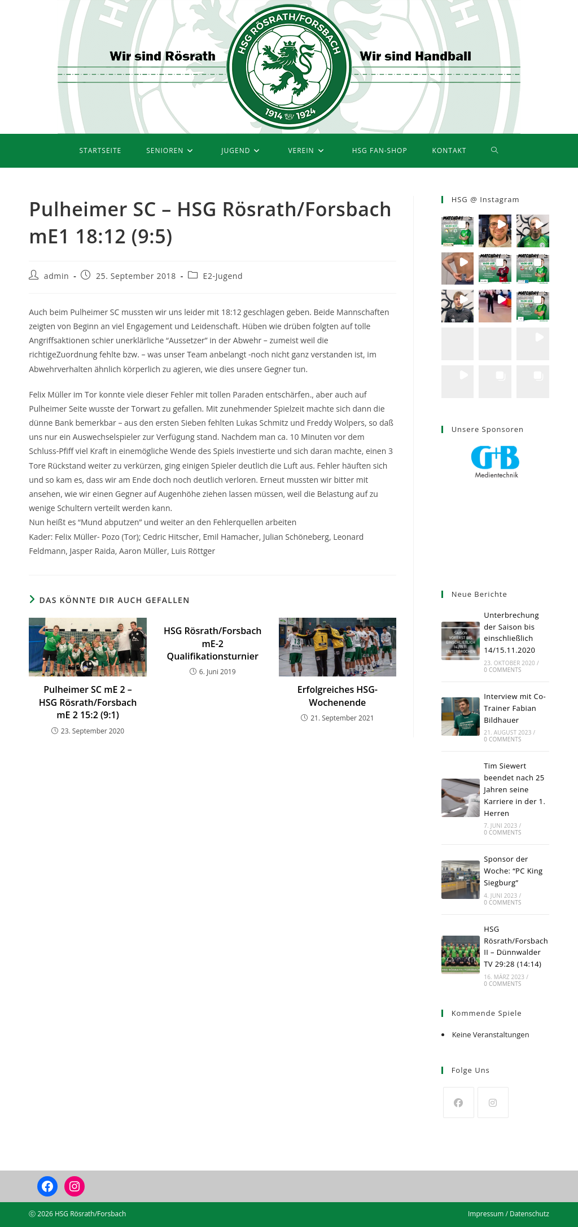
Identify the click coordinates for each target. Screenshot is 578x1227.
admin (56, 275)
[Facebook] (458, 1102)
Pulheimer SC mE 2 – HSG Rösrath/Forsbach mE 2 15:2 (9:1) (88, 702)
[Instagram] (493, 1102)
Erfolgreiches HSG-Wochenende (337, 695)
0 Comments (502, 670)
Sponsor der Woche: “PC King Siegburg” (513, 871)
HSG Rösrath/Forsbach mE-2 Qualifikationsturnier (213, 643)
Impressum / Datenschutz (508, 1214)
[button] (457, 231)
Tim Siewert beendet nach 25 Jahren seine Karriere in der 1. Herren (514, 789)
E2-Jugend (223, 275)
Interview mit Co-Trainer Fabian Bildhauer (515, 708)
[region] (495, 506)
